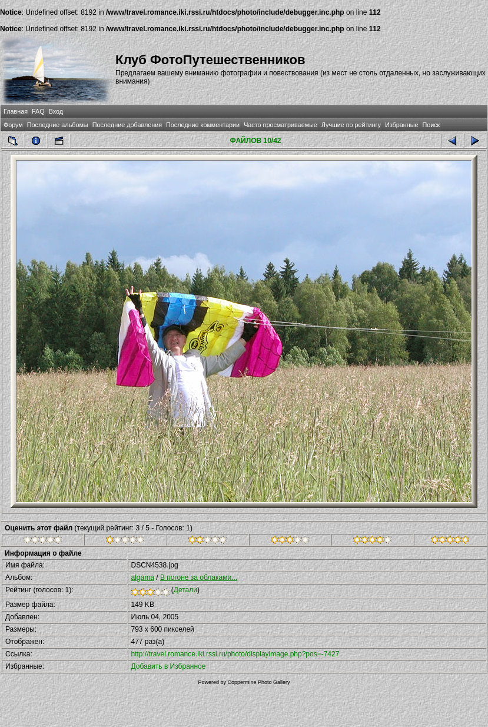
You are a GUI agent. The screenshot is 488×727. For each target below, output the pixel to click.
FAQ (38, 111)
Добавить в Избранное (168, 666)
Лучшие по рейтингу (351, 124)
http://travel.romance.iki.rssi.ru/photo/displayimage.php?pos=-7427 (235, 654)
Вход (56, 111)
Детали (185, 590)
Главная (16, 111)
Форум (13, 124)
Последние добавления (127, 124)
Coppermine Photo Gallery (258, 682)
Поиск (431, 124)
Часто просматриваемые (280, 124)
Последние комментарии (203, 124)
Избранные (401, 124)
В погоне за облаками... (198, 577)
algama (142, 577)
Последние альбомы (57, 124)
